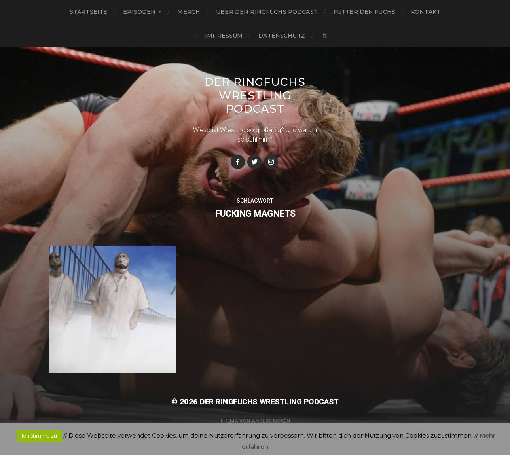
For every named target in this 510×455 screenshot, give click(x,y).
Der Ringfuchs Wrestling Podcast (255, 95)
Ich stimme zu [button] (39, 435)
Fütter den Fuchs (364, 11)
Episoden (139, 11)
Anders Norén (271, 421)
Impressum (224, 35)
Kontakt (425, 11)
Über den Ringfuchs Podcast (267, 11)
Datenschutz (281, 35)
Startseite (88, 11)
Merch (188, 11)
